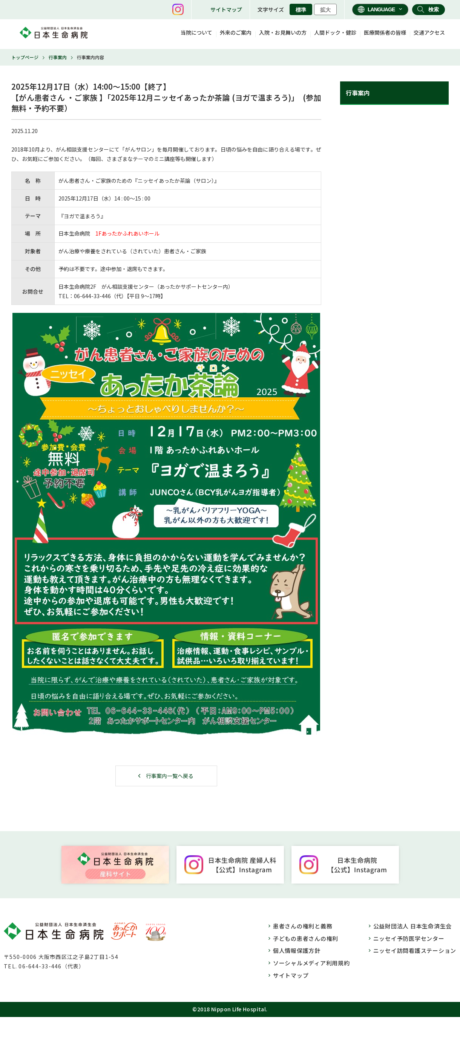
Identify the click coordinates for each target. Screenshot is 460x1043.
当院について (196, 32)
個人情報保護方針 (296, 950)
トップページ (24, 57)
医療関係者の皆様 (385, 32)
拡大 (325, 10)
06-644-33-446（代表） (51, 966)
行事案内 (58, 57)
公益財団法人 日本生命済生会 (412, 926)
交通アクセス (429, 32)
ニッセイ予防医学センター (409, 938)
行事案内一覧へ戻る (169, 776)
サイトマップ (226, 9)
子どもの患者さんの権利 (305, 938)
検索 (433, 9)
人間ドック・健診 (335, 32)
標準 (301, 10)
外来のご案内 (235, 32)
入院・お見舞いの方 (283, 32)
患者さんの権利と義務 (303, 926)
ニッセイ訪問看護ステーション (415, 950)
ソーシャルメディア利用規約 (311, 963)
